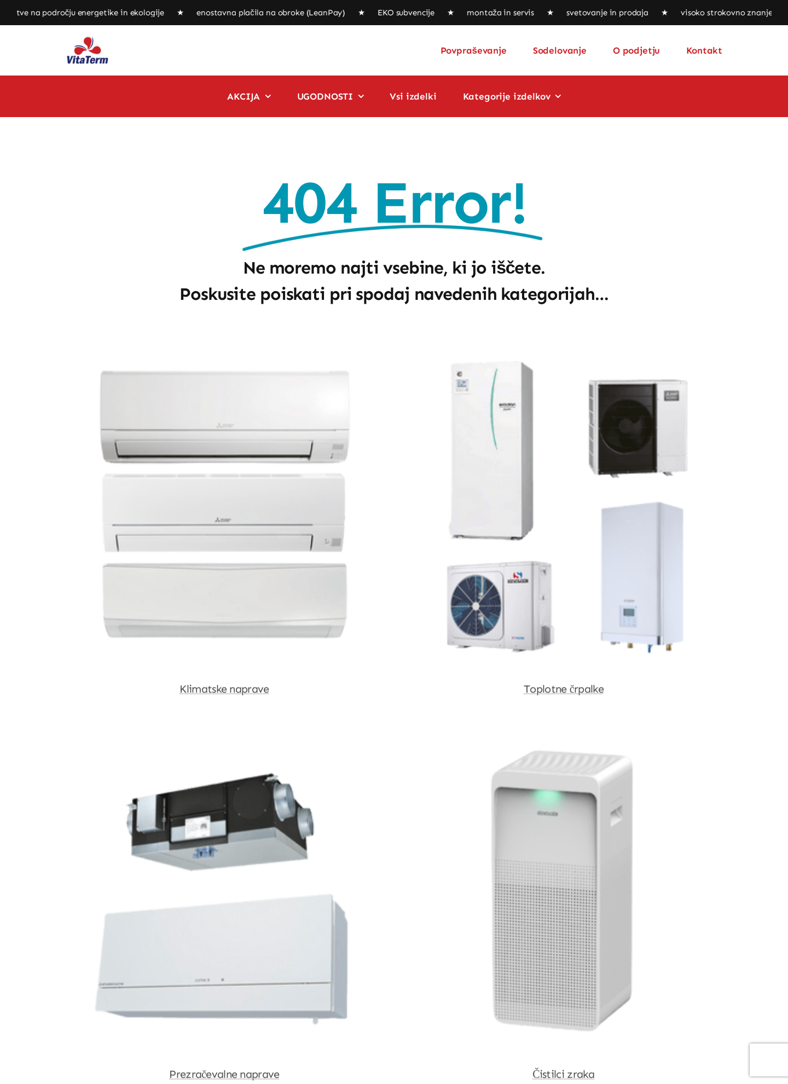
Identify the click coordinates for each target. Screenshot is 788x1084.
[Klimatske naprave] (224, 357)
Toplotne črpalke (564, 690)
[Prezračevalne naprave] (224, 742)
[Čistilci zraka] (563, 742)
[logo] (87, 40)
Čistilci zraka (563, 1075)
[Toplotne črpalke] (563, 357)
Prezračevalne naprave (224, 1075)
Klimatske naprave (224, 690)
